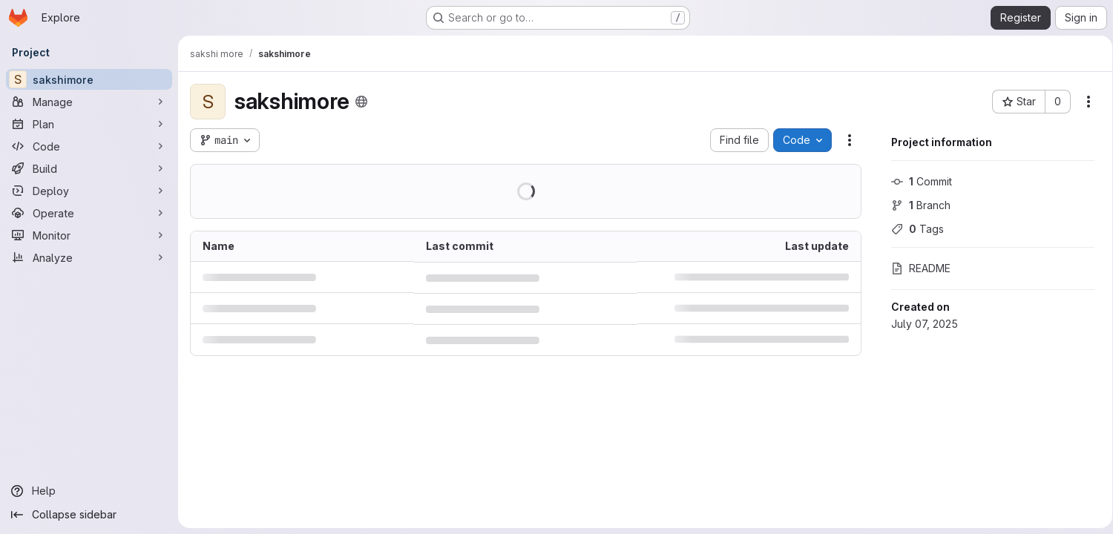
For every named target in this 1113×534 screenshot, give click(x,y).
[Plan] (89, 123)
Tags (912, 228)
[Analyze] (89, 257)
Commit (916, 181)
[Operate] (89, 212)
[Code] (89, 146)
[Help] (89, 491)
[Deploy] (89, 190)
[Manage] (89, 101)
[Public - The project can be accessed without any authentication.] (361, 102)
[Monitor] (89, 235)
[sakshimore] (89, 79)
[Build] (89, 168)
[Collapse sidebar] (89, 514)
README (915, 268)
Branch (915, 205)
